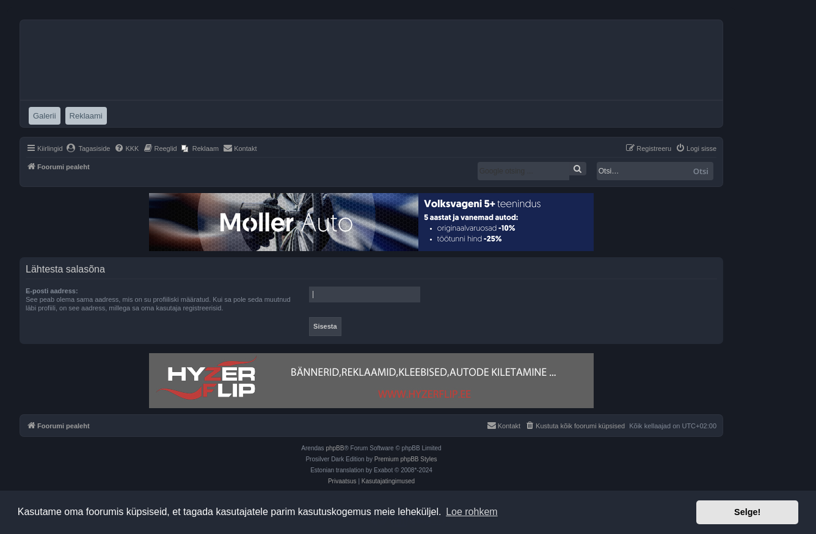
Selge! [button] (747, 512)
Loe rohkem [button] (472, 512)
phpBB (335, 448)
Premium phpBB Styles (405, 459)
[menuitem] (88, 148)
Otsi (701, 171)
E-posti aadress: (52, 290)
